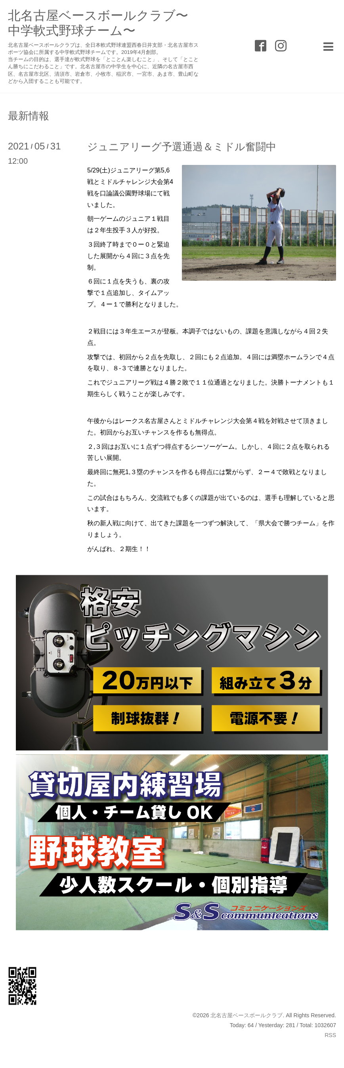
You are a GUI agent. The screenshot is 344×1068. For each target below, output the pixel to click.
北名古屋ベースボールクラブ (246, 1015)
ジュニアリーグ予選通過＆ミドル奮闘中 (181, 147)
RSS (330, 1035)
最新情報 (28, 116)
